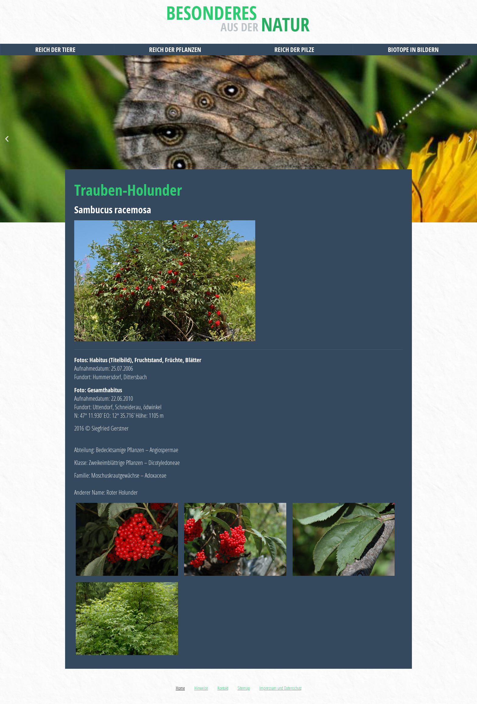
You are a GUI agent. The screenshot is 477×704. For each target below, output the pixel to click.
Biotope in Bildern (415, 49)
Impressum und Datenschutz (280, 688)
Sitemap (244, 688)
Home (180, 688)
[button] (7, 139)
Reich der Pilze (295, 49)
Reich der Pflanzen (176, 49)
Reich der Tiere (56, 49)
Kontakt (223, 688)
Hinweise (201, 688)
